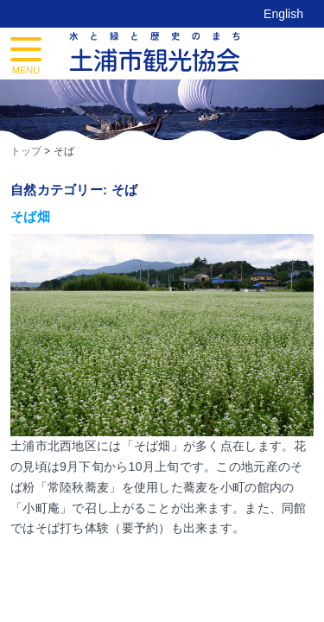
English (283, 14)
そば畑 (30, 216)
